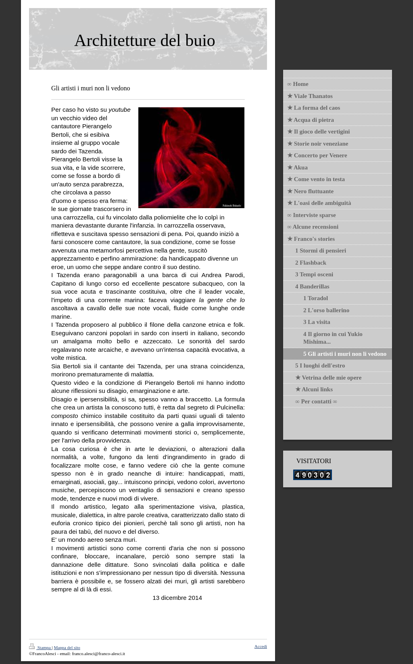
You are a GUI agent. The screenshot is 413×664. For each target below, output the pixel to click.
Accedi (260, 646)
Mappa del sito (67, 647)
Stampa (40, 647)
